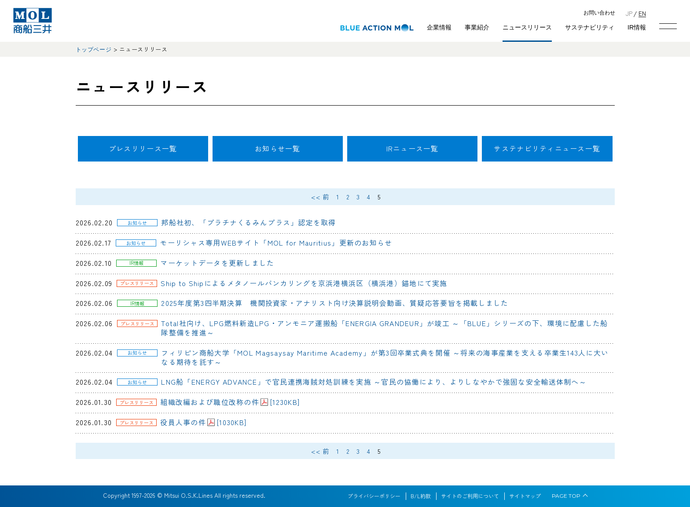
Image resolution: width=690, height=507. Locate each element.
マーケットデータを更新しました (217, 262)
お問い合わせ (599, 13)
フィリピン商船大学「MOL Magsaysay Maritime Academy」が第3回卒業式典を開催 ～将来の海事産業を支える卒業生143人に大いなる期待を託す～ (385, 357)
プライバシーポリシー (374, 496)
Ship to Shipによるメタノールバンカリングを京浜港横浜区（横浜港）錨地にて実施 (304, 283)
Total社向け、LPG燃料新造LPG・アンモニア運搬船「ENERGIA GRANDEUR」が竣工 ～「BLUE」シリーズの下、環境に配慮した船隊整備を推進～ (384, 328)
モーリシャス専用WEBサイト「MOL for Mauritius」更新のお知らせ (276, 242)
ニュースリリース (527, 27)
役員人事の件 (203, 422)
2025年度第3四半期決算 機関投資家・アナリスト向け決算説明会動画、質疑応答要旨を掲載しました (334, 303)
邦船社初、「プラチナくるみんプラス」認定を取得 (248, 222)
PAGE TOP (566, 496)
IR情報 (637, 27)
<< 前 (320, 196)
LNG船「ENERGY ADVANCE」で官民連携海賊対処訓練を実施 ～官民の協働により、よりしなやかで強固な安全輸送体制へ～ (374, 381)
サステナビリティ (589, 27)
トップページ (94, 49)
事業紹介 (477, 27)
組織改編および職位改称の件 (230, 402)
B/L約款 (421, 496)
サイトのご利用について (470, 496)
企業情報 (439, 27)
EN (642, 13)
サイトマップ (525, 496)
